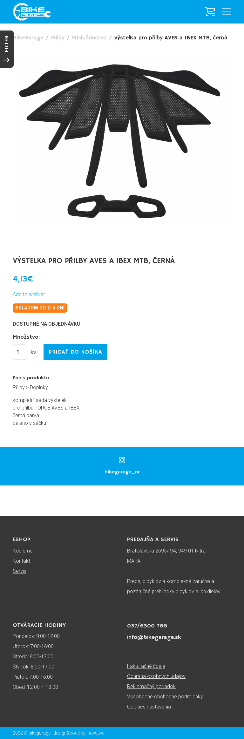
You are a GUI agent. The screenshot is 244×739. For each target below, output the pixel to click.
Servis (19, 571)
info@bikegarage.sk (154, 637)
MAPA (133, 561)
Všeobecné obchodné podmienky (165, 697)
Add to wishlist (29, 294)
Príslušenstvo (89, 37)
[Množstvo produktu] (20, 352)
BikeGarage (28, 37)
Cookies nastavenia (149, 707)
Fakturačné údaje (146, 666)
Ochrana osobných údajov (156, 676)
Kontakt (21, 561)
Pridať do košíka (75, 352)
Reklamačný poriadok (151, 686)
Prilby (57, 37)
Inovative (95, 733)
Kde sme (23, 551)
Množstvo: (26, 337)
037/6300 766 (147, 625)
